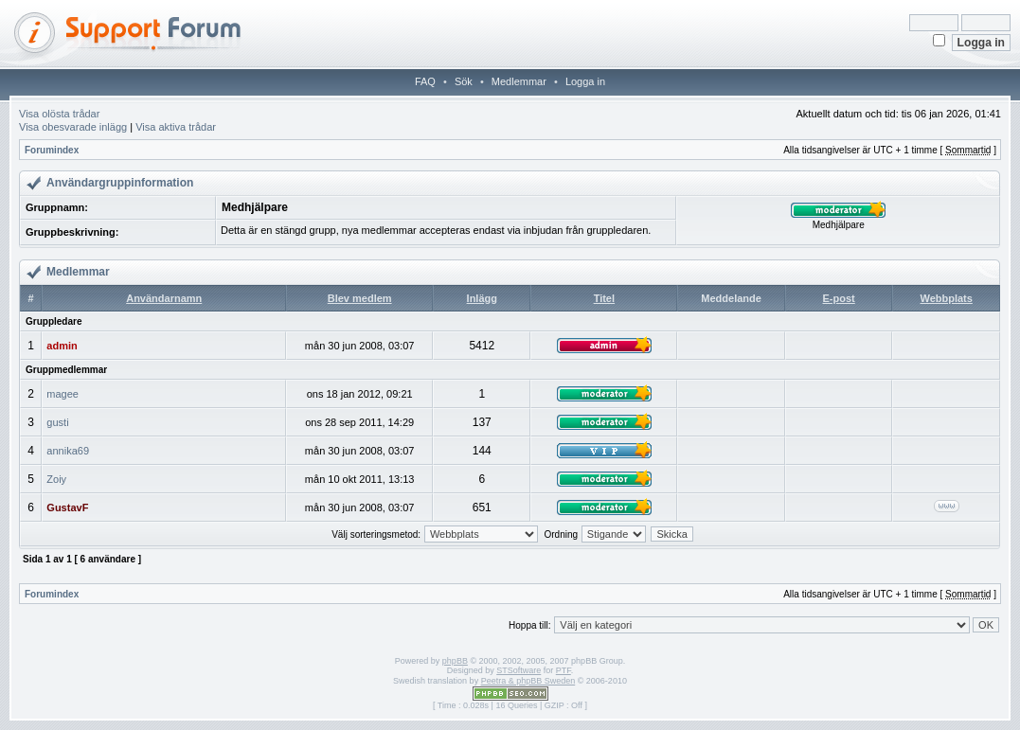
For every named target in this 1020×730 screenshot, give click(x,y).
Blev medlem (360, 298)
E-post (839, 298)
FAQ (425, 81)
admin (61, 345)
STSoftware (518, 670)
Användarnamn (164, 298)
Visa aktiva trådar (175, 127)
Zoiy (56, 479)
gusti (57, 422)
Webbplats (946, 298)
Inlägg (482, 298)
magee (62, 394)
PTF (563, 670)
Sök (464, 81)
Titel (604, 298)
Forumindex (52, 150)
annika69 (67, 450)
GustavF (67, 507)
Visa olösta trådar (59, 113)
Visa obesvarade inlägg (73, 127)
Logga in (585, 81)
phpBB (455, 661)
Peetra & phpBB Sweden (528, 680)
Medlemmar (519, 81)
